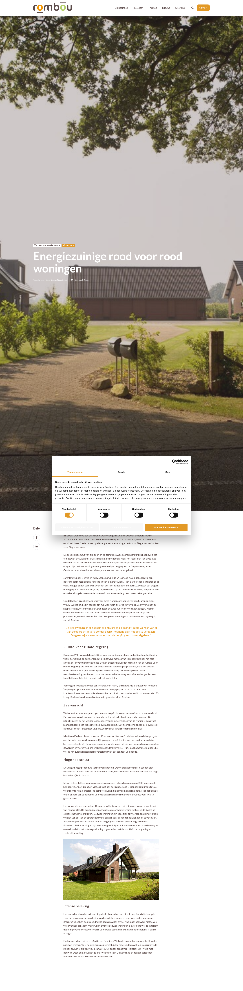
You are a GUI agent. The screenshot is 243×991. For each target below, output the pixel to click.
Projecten (138, 7)
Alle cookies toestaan (166, 527)
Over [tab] (168, 471)
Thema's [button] (152, 7)
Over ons (180, 7)
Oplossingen (121, 7)
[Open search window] (192, 7)
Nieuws (166, 7)
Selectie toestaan (121, 527)
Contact (203, 7)
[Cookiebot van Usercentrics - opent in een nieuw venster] (174, 462)
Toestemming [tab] (75, 471)
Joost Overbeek (59, 280)
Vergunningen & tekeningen (47, 245)
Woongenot (68, 245)
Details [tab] (121, 471)
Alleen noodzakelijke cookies (77, 527)
